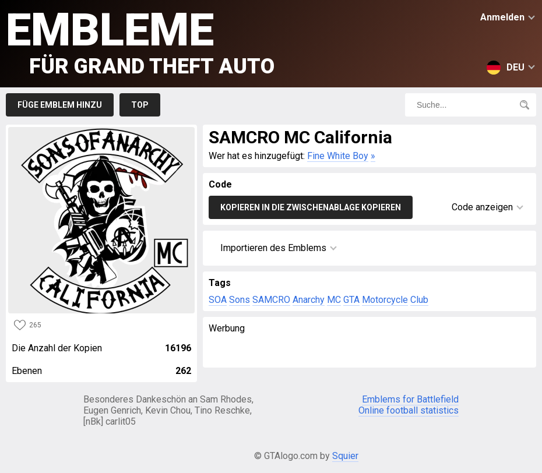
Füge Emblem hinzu (59, 105)
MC (334, 299)
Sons (239, 299)
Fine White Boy (337, 155)
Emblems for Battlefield (410, 399)
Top (140, 105)
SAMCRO (271, 299)
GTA (351, 299)
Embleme (140, 41)
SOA (218, 299)
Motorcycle (385, 299)
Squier (345, 455)
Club (419, 299)
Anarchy (309, 299)
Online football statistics (408, 410)
